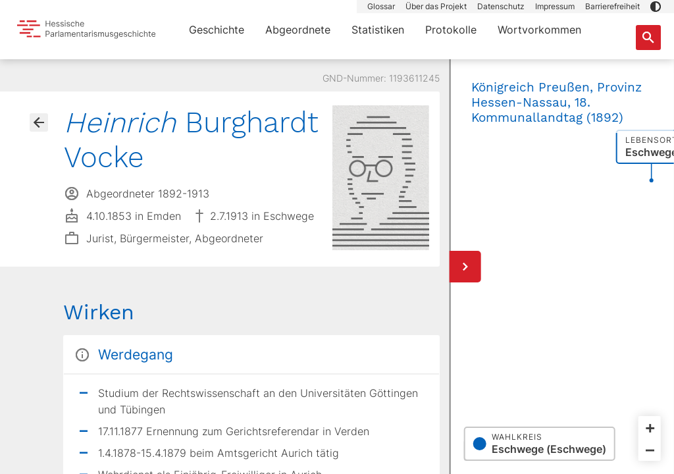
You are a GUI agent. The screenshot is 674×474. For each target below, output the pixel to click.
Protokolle (451, 29)
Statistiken (377, 29)
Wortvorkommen (539, 29)
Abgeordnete (297, 29)
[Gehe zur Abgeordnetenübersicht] (39, 122)
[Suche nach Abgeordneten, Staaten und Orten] (648, 37)
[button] (655, 6)
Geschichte (216, 29)
